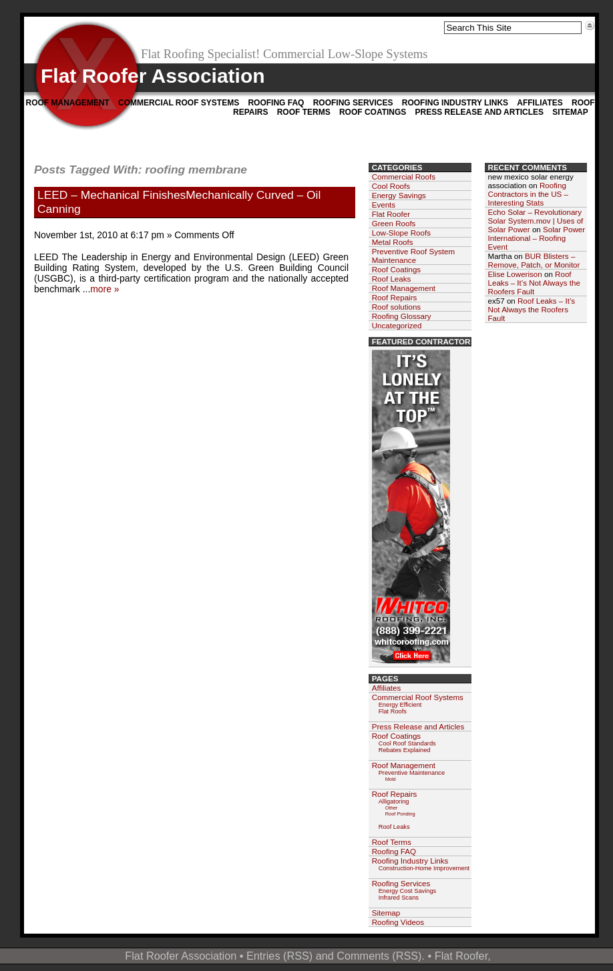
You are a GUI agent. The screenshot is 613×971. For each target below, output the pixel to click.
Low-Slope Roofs (401, 232)
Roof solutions (396, 306)
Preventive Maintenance (412, 772)
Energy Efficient (400, 704)
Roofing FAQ (276, 102)
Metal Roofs (392, 242)
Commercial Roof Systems (178, 102)
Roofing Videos (398, 922)
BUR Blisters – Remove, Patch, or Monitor (534, 260)
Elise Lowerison (515, 274)
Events (383, 204)
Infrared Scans (399, 897)
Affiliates (539, 102)
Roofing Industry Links (455, 102)
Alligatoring (394, 801)
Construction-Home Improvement (424, 868)
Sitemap (570, 112)
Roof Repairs (394, 297)
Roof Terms (304, 112)
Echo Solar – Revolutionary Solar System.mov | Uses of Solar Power (536, 221)
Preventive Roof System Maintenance (413, 255)
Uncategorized (397, 325)
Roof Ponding (400, 814)
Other (391, 808)
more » (104, 289)
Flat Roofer (391, 214)
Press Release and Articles (479, 112)
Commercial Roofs (403, 176)
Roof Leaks (391, 278)
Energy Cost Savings (408, 891)
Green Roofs (394, 223)
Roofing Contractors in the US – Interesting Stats (528, 194)
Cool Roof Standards (407, 743)
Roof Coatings (372, 112)
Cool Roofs (391, 186)
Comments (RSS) (379, 956)
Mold (390, 779)
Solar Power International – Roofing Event (537, 238)
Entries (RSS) (279, 956)
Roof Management (68, 102)
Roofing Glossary (401, 316)
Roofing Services (353, 102)
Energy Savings (399, 195)
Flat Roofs (393, 711)
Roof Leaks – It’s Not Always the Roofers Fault (534, 283)
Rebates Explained (405, 750)
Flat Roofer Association (153, 76)
